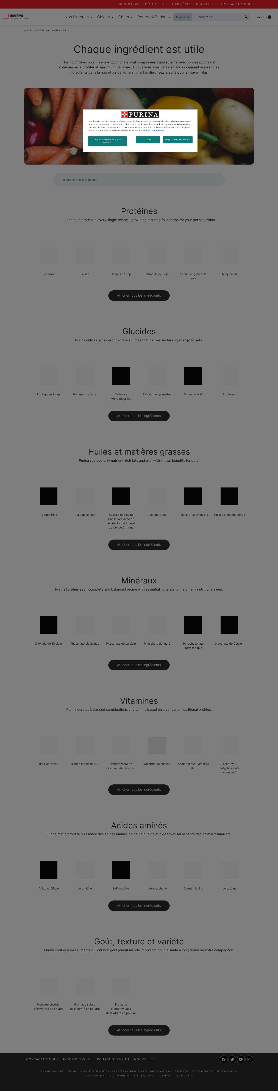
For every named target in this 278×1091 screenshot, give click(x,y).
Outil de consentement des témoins (107, 141)
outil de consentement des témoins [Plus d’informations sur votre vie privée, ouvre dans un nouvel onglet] (173, 124)
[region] (140, 130)
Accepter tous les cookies (178, 139)
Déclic (148, 139)
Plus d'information (155, 130)
